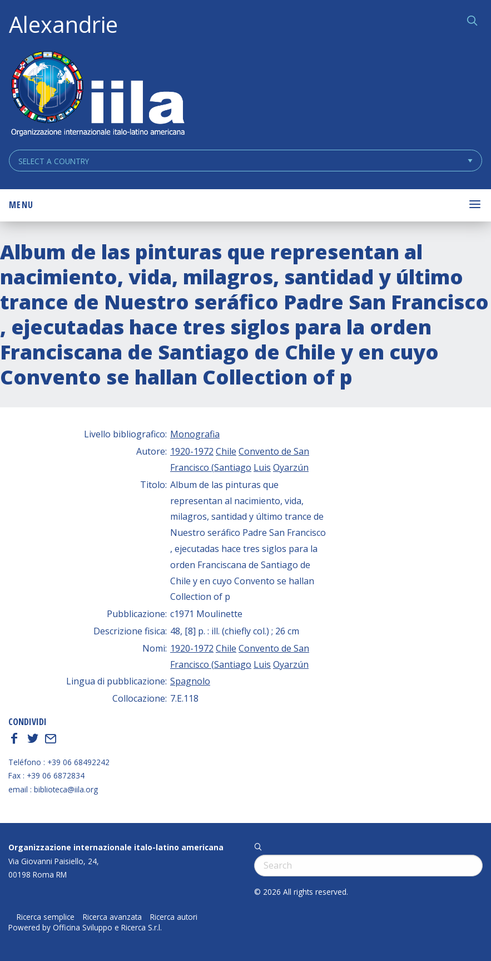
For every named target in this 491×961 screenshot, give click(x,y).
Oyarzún (291, 467)
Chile (226, 451)
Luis (262, 467)
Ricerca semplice (46, 917)
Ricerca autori (173, 917)
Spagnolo (190, 681)
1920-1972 (192, 451)
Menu (21, 205)
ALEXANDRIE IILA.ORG (97, 95)
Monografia (195, 434)
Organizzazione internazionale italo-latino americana (116, 847)
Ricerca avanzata (112, 917)
